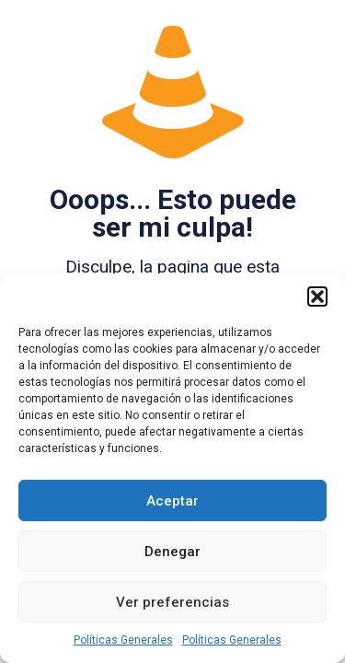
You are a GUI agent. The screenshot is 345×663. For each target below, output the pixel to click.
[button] (317, 296)
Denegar (172, 551)
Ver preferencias (172, 602)
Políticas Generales (123, 640)
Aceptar (172, 501)
